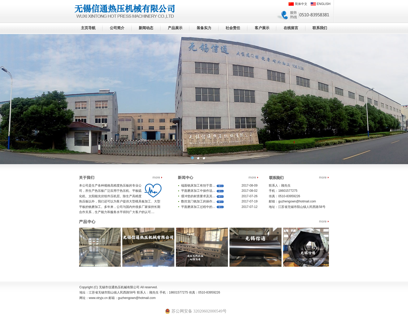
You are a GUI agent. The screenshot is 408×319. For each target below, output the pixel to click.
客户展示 (262, 28)
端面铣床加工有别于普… (198, 185)
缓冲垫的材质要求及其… (198, 196)
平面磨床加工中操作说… (198, 191)
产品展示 (175, 28)
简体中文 (298, 4)
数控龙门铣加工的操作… (198, 201)
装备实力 (204, 28)
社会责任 (233, 28)
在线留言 (291, 28)
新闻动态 (146, 28)
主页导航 (88, 28)
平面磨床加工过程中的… (198, 207)
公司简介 (117, 28)
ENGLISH (320, 4)
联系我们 (320, 28)
